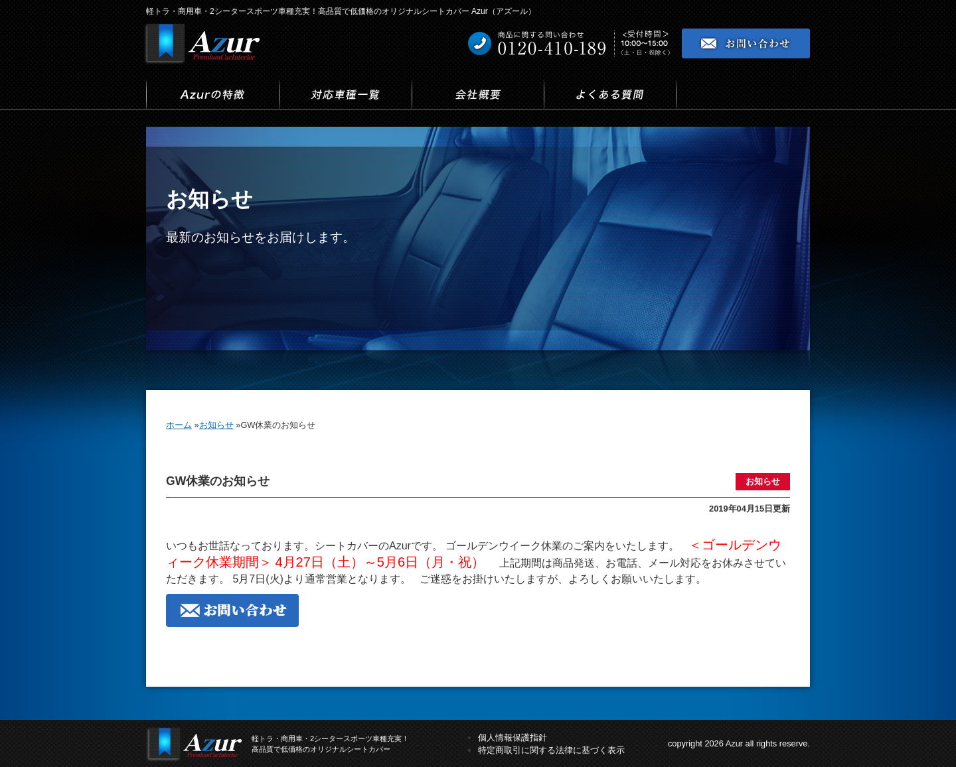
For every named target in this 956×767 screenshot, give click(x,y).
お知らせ (763, 481)
